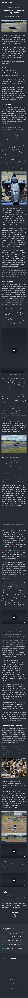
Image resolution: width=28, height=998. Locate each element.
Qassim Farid (6, 2)
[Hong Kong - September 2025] (14, 933)
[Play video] (14, 350)
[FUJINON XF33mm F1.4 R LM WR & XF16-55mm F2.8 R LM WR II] (14, 941)
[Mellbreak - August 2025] (14, 937)
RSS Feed (14, 983)
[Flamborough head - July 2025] (14, 944)
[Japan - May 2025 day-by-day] (14, 948)
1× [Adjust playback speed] (10, 371)
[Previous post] (2, 914)
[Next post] (25, 914)
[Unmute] (18, 371)
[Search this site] (23, 2)
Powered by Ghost (14, 988)
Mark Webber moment (19, 550)
